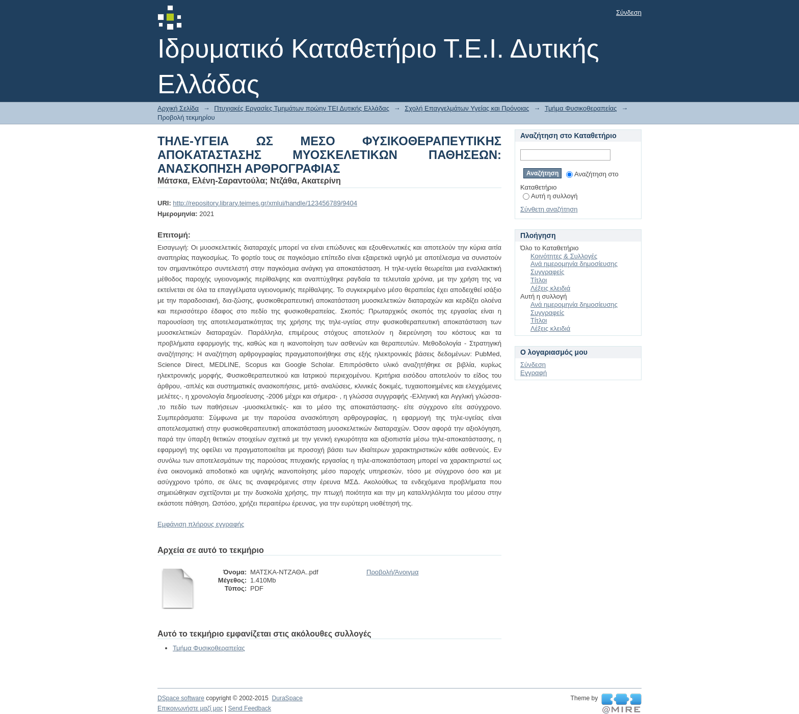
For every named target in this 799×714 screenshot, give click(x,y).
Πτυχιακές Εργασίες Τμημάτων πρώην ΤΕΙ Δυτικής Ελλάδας (301, 108)
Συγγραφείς (547, 272)
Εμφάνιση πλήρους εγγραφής (200, 524)
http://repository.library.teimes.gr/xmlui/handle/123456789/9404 (265, 203)
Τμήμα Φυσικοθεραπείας (581, 108)
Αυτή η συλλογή (550, 196)
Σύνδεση (629, 12)
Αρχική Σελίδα (178, 108)
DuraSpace (287, 698)
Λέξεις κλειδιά (550, 288)
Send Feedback (249, 708)
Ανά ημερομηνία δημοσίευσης (574, 264)
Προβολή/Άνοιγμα (392, 572)
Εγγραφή (533, 373)
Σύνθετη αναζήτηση (549, 209)
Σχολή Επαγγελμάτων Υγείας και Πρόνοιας (467, 108)
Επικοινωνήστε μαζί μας (190, 708)
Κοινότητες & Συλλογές (563, 256)
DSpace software (180, 698)
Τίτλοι (538, 280)
